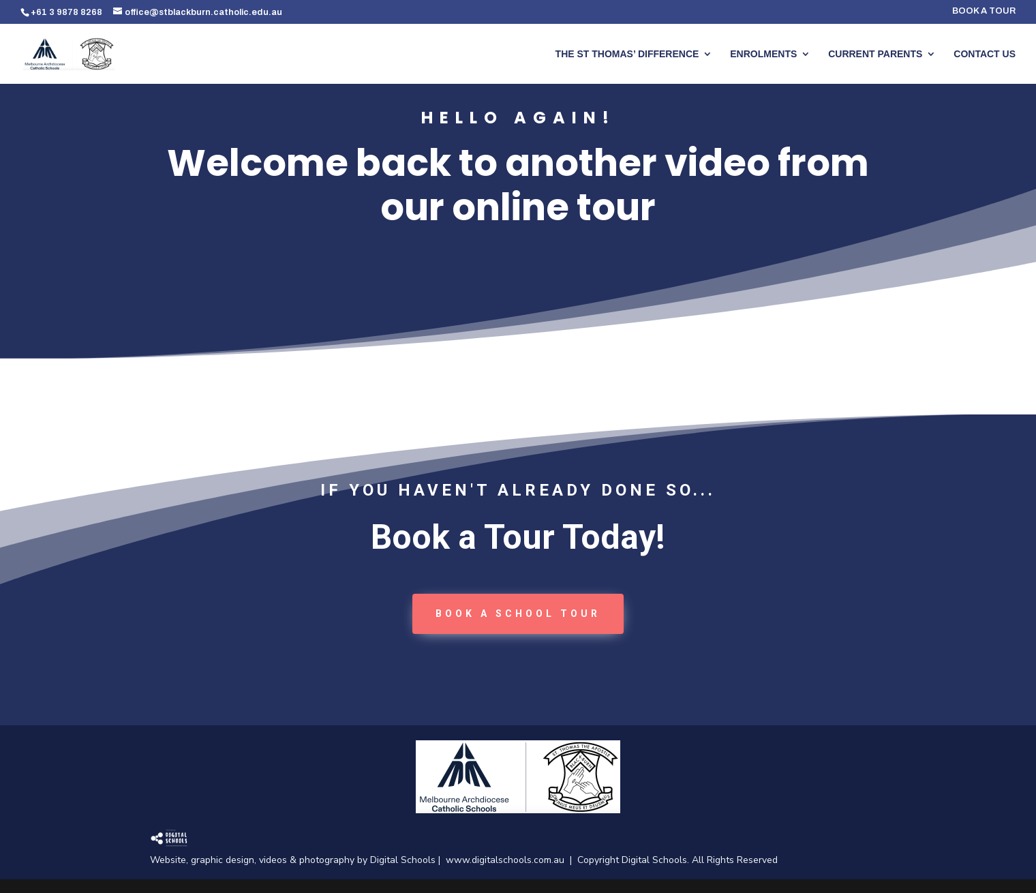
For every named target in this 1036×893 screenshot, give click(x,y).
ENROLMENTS (763, 54)
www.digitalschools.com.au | (511, 859)
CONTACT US (985, 54)
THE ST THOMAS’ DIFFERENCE (627, 54)
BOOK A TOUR (984, 11)
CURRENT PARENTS (875, 54)
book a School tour (518, 613)
